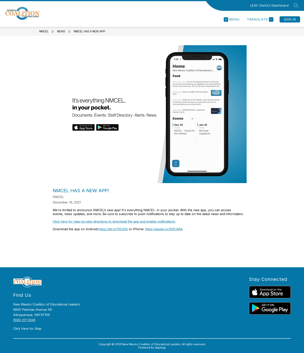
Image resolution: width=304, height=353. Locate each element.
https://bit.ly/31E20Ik (113, 229)
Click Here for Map (27, 329)
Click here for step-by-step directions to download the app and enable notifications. (114, 221)
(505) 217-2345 (24, 320)
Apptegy (160, 347)
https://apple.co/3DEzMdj (163, 229)
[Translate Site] (259, 19)
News (61, 31)
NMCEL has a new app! (89, 31)
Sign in (290, 19)
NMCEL (43, 31)
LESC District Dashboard (269, 5)
